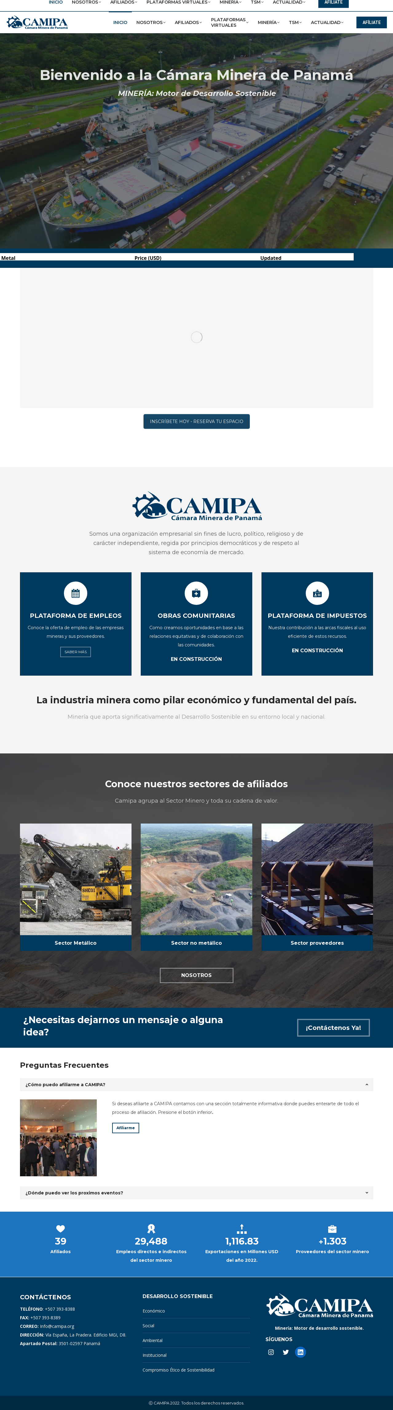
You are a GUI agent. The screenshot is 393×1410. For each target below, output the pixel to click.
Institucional (155, 1355)
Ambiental (153, 1340)
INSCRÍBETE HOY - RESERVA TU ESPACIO (196, 263)
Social (148, 1326)
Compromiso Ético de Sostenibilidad (178, 1370)
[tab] (196, 1084)
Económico (154, 1311)
